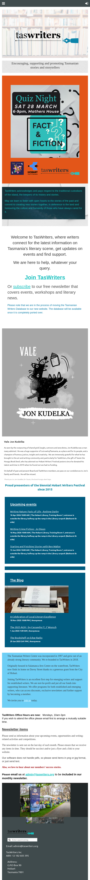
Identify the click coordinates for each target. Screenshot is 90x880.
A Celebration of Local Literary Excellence (33, 616)
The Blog (17, 580)
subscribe (22, 286)
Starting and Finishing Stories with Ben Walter (35, 546)
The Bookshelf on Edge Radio (26, 637)
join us (27, 700)
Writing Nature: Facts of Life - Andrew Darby (34, 511)
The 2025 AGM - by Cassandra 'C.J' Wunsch (33, 627)
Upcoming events (23, 504)
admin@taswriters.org (40, 774)
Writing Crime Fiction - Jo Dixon (27, 528)
